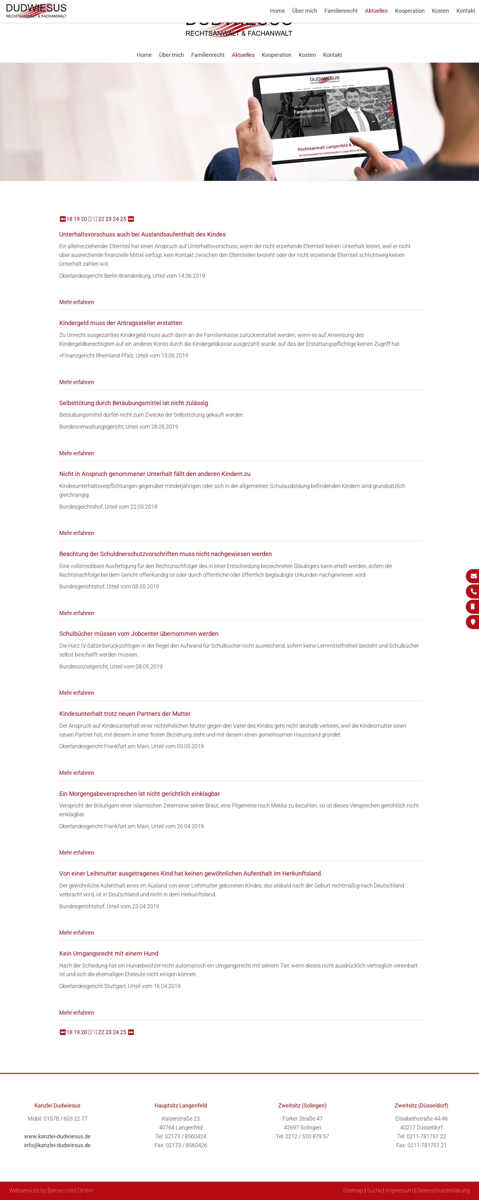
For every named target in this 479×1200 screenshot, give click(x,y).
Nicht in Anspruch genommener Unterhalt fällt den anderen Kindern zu (154, 473)
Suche (374, 1190)
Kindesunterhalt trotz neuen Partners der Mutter (125, 713)
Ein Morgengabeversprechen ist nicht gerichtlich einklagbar (139, 793)
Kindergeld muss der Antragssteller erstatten (120, 323)
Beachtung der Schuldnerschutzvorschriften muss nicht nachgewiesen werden (165, 554)
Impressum (399, 1190)
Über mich (171, 55)
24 (116, 219)
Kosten (307, 55)
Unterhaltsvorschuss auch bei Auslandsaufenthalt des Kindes (142, 234)
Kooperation (276, 55)
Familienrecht (208, 55)
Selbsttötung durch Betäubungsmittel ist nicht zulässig (133, 403)
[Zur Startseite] (239, 35)
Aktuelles (243, 55)
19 (77, 219)
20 (84, 219)
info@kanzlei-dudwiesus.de (57, 1145)
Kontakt (332, 55)
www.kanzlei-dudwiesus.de (57, 1136)
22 (101, 219)
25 (123, 219)
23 (108, 219)
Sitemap (353, 1190)
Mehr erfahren (76, 302)
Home (144, 55)
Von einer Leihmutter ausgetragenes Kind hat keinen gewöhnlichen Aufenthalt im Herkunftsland (190, 873)
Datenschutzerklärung (443, 1190)
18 (69, 219)
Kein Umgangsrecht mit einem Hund (108, 953)
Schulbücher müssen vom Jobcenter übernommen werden (138, 633)
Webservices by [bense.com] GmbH (51, 1190)
